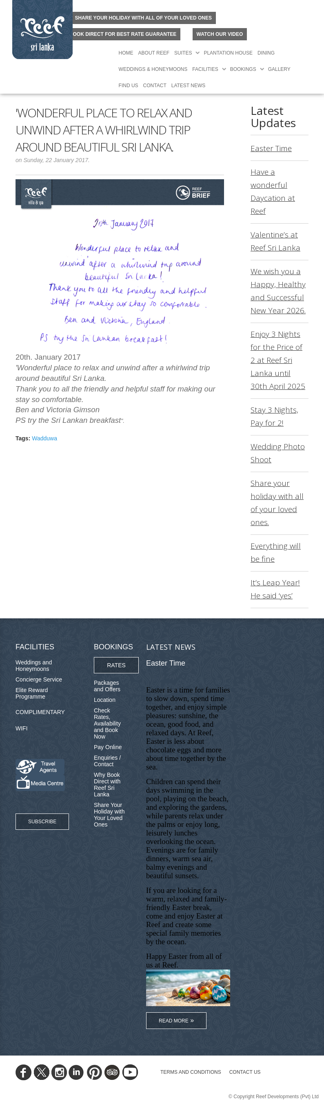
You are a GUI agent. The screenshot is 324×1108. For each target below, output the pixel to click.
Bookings (243, 69)
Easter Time (271, 148)
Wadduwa (44, 438)
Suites (183, 53)
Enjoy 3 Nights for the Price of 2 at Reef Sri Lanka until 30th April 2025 (278, 360)
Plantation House (228, 53)
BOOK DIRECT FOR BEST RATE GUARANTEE (122, 34)
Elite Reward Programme (32, 693)
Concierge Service (39, 679)
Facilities (205, 69)
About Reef (153, 53)
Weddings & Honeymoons (153, 69)
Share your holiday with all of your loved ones (143, 18)
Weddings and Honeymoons (34, 665)
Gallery (279, 69)
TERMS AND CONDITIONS (190, 1072)
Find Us (128, 85)
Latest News (188, 85)
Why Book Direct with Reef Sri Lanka (107, 785)
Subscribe (42, 821)
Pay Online (108, 747)
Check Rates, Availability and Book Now (107, 723)
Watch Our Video (220, 34)
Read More (174, 1021)
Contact (154, 85)
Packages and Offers (107, 685)
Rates (116, 665)
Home (126, 53)
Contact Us (245, 1072)
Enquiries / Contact (107, 760)
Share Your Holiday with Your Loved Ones (109, 815)
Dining (266, 53)
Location (104, 700)
